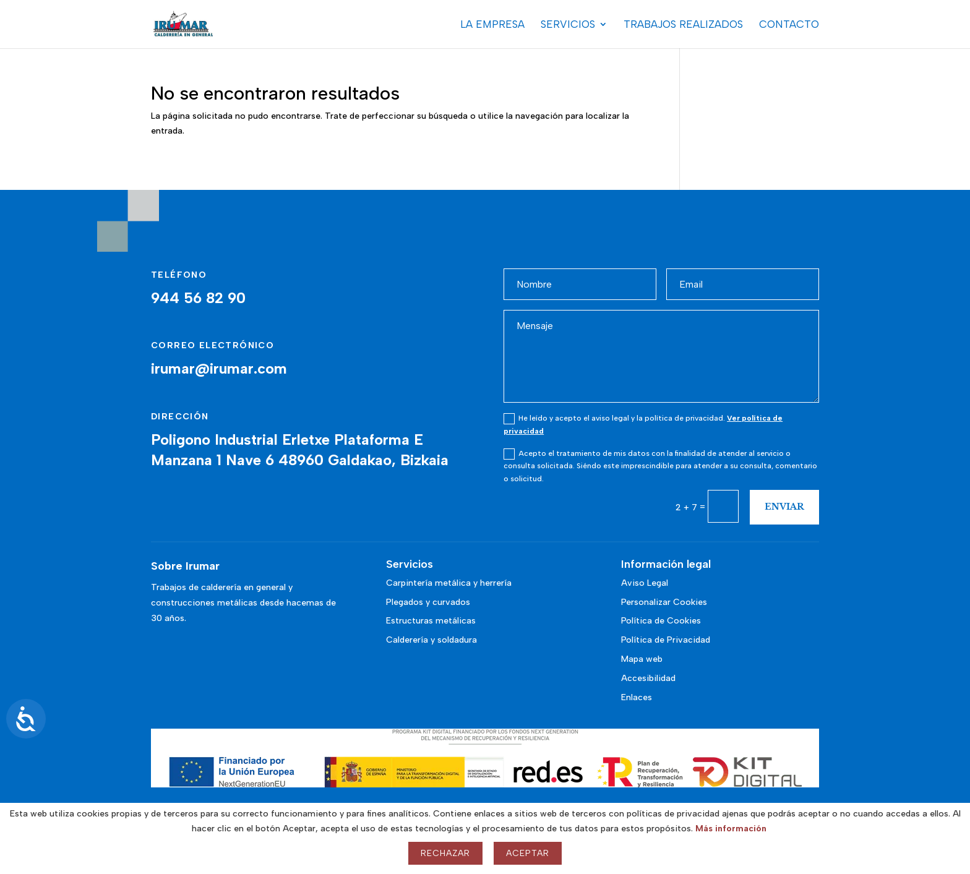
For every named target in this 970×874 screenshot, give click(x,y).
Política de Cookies (661, 620)
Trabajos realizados (683, 25)
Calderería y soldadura (431, 640)
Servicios (568, 25)
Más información (730, 828)
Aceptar (527, 853)
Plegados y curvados (428, 602)
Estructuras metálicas (431, 620)
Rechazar (445, 853)
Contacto (789, 25)
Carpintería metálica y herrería (449, 583)
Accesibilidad (648, 678)
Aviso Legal (644, 583)
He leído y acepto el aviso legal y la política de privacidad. (643, 424)
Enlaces (636, 697)
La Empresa (492, 25)
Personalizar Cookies (664, 602)
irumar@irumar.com (219, 368)
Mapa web (642, 659)
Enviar (784, 506)
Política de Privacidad (665, 640)
